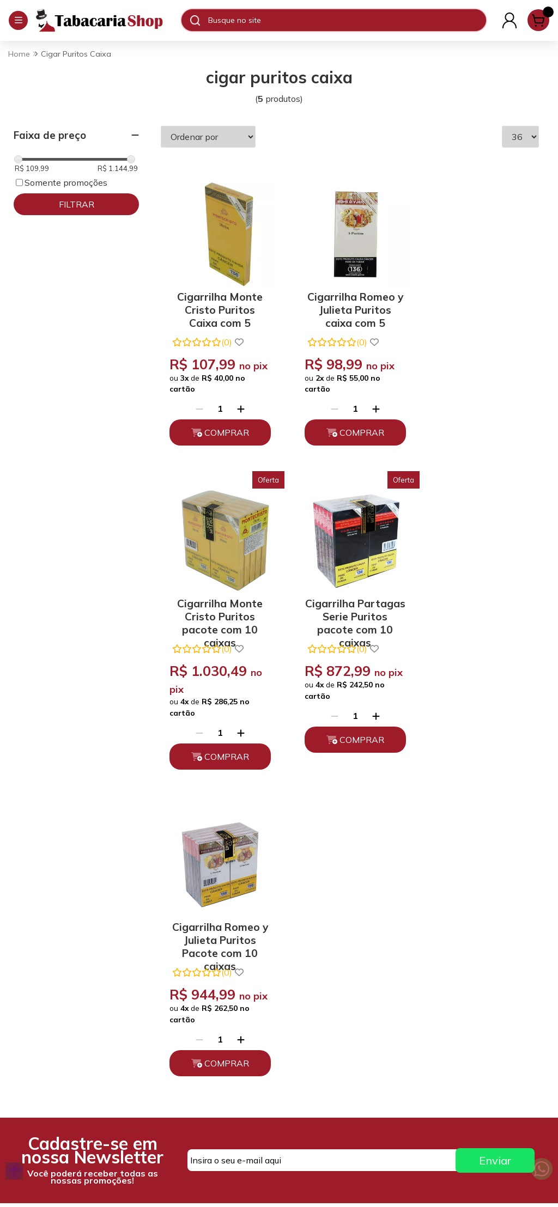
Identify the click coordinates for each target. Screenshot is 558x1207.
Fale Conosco (309, 1020)
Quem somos (172, 971)
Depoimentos (173, 1058)
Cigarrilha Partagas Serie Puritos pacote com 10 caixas (218, 624)
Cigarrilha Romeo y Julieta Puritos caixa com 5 (350, 304)
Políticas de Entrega (186, 1039)
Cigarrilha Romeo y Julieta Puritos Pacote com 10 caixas (350, 624)
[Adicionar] (239, 422)
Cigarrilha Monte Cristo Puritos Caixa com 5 (218, 304)
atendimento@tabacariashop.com (344, 996)
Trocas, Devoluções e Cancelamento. (188, 1015)
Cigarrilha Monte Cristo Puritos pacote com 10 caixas (481, 304)
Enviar (495, 863)
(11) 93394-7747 (316, 971)
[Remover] (198, 422)
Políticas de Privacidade (193, 990)
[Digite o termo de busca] (347, 20)
